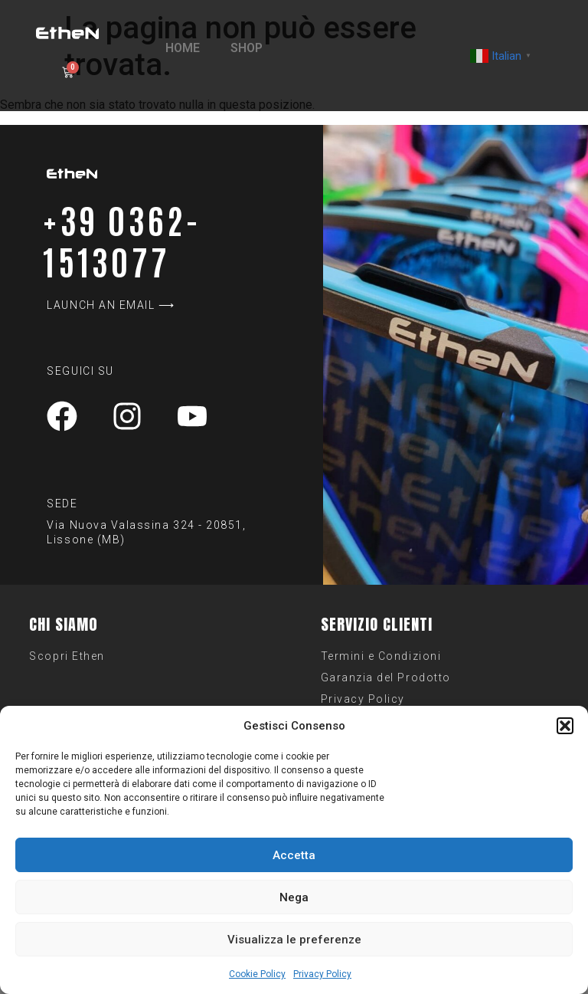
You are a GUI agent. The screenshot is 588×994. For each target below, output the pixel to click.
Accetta (294, 855)
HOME (182, 48)
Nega (294, 897)
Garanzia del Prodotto (386, 677)
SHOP (246, 48)
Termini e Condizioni (381, 656)
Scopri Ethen (66, 656)
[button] (565, 725)
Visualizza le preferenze (294, 939)
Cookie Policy (257, 974)
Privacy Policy (322, 974)
